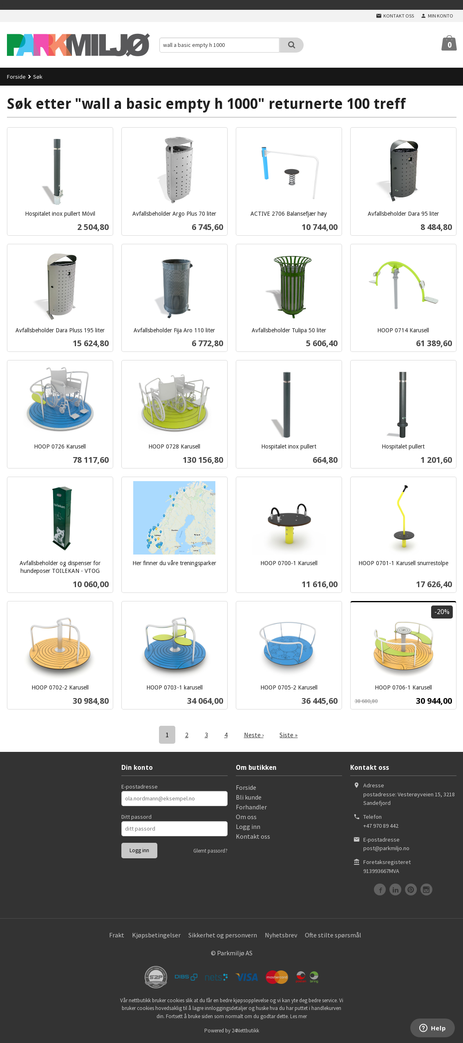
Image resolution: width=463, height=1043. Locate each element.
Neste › (254, 735)
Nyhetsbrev (281, 935)
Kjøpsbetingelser (156, 935)
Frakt (116, 935)
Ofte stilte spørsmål (333, 935)
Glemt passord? (210, 850)
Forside (16, 76)
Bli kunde (249, 797)
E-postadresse (139, 786)
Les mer (298, 1016)
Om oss (246, 817)
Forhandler (251, 807)
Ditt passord (136, 816)
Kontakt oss (253, 836)
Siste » (289, 735)
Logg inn (248, 826)
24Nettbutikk (245, 1030)
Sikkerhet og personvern (222, 935)
